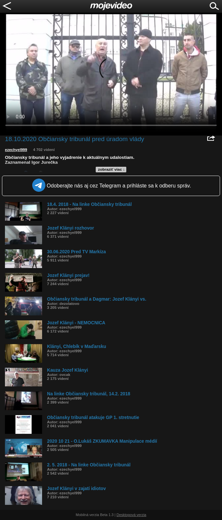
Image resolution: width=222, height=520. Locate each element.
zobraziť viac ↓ (111, 169)
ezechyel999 (16, 150)
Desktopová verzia (131, 515)
